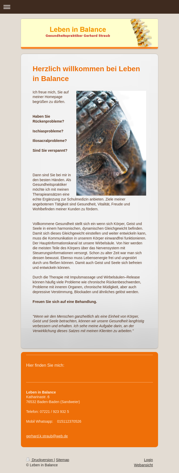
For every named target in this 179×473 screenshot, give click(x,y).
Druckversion (40, 460)
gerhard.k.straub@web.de (47, 436)
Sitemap (62, 460)
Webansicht (143, 465)
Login (148, 460)
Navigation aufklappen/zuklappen (89, 6)
